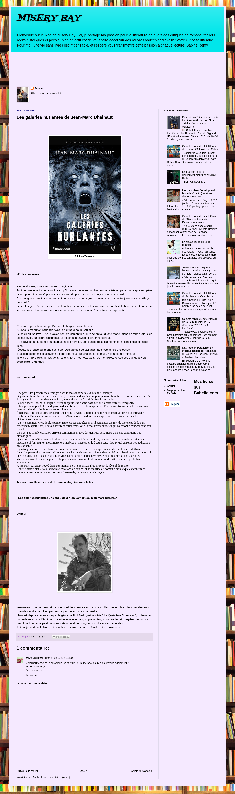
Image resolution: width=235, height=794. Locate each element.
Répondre (31, 675)
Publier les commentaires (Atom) (51, 777)
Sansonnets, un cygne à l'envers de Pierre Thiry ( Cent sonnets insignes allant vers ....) (200, 270)
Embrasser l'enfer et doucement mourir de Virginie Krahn (199, 175)
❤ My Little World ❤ (38, 657)
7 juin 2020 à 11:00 (62, 657)
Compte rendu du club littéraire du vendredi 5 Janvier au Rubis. (200, 148)
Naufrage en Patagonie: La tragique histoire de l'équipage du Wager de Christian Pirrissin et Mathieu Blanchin (200, 352)
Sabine (38, 88)
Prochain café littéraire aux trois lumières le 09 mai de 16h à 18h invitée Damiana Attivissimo (200, 122)
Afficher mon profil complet (46, 93)
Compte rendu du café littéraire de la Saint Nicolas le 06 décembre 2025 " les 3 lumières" (200, 323)
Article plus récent (28, 771)
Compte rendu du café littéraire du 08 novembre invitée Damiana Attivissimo (200, 219)
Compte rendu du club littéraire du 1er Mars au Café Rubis (199, 295)
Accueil (84, 771)
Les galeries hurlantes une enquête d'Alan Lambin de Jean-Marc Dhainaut (67, 497)
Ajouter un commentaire (33, 683)
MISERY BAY (49, 18)
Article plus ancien (141, 771)
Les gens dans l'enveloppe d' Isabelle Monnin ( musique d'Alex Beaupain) (198, 193)
